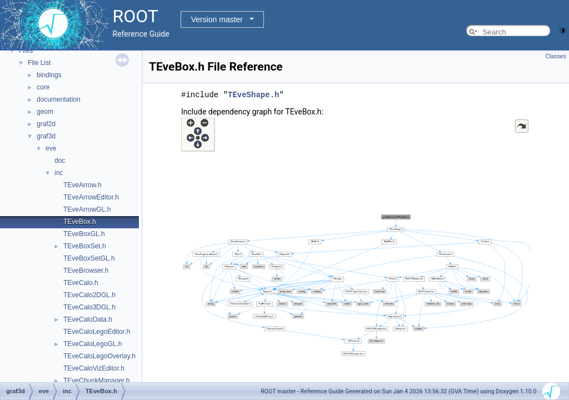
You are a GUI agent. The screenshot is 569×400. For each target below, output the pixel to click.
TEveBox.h (79, 222)
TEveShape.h (253, 94)
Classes (556, 56)
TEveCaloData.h (87, 319)
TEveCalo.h (80, 283)
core (43, 87)
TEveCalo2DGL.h (89, 295)
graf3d (46, 136)
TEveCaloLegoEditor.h (96, 332)
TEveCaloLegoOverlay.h (99, 356)
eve (51, 148)
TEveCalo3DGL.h (89, 307)
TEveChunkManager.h (96, 380)
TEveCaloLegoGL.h (92, 344)
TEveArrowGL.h (87, 209)
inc (58, 173)
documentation (59, 99)
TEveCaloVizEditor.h (93, 368)
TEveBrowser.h (85, 270)
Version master (217, 19)
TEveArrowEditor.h (91, 197)
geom (45, 112)
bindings (49, 75)
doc (59, 160)
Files (26, 50)
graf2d (46, 124)
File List (39, 63)
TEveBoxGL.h (84, 234)
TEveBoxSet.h (84, 246)
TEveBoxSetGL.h (89, 258)
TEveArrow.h (82, 185)
